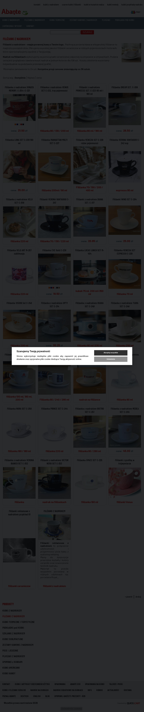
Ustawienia (111, 359)
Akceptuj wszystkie (111, 353)
